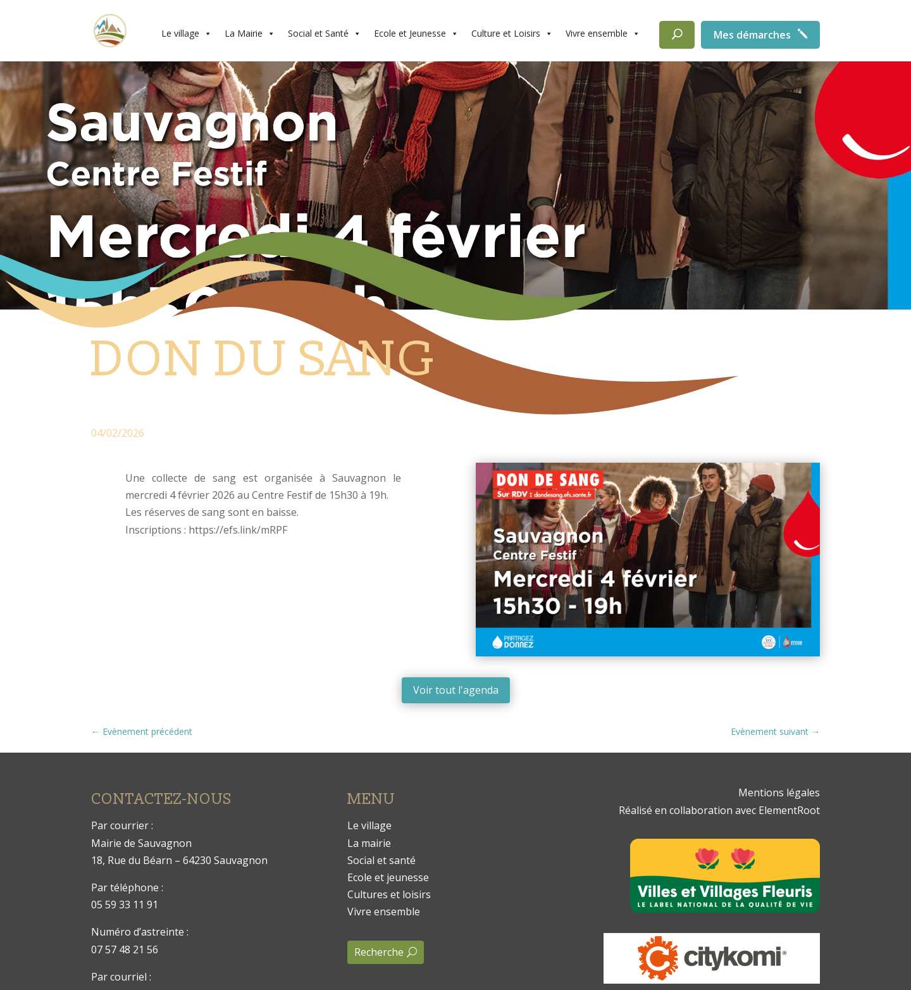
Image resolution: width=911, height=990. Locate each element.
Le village (186, 33)
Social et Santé (324, 33)
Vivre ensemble (603, 33)
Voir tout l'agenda (456, 690)
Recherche (379, 952)
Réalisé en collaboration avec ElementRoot (719, 810)
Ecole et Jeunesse (416, 33)
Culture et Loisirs (512, 33)
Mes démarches (752, 35)
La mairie (369, 843)
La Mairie (250, 33)
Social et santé (381, 860)
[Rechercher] (677, 35)
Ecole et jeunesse (388, 877)
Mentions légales (779, 792)
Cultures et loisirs (389, 894)
